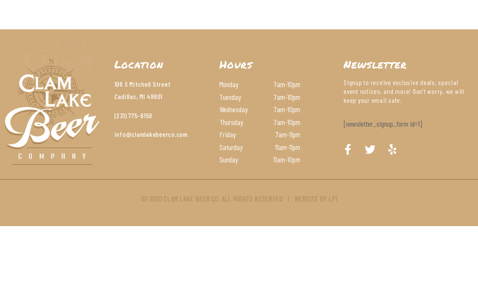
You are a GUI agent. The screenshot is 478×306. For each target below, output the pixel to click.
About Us (148, 27)
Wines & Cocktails (282, 27)
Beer (225, 27)
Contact (347, 27)
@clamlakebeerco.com (157, 134)
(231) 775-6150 (133, 115)
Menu (191, 27)
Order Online (401, 27)
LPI (332, 198)
